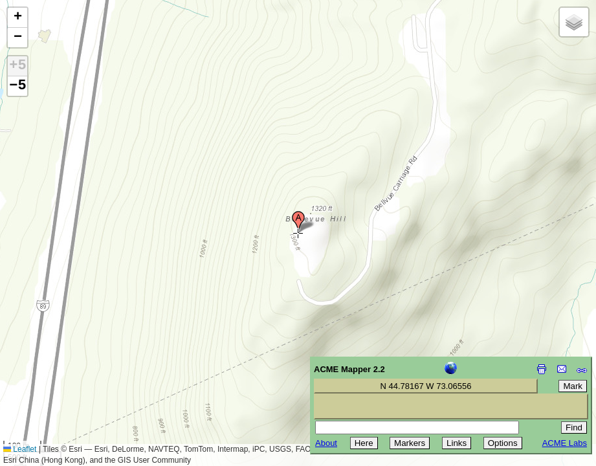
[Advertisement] (68, 374)
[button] (298, 222)
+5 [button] (17, 66)
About (326, 443)
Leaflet (19, 449)
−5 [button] (17, 86)
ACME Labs (564, 443)
